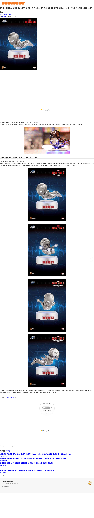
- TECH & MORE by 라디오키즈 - (10, 483)
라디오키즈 (4, 16)
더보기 (7, 451)
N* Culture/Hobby (6, 14)
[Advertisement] (44, 86)
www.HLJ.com (10, 397)
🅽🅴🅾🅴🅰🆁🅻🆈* (13, 3)
